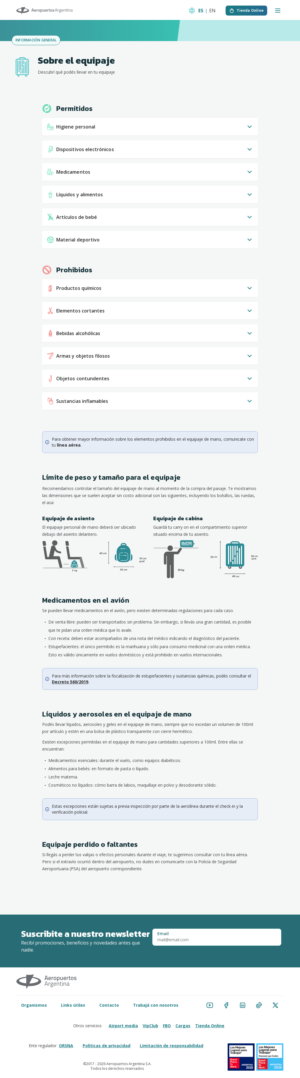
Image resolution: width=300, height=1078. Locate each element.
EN (212, 10)
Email (163, 933)
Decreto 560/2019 (70, 682)
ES (200, 10)
